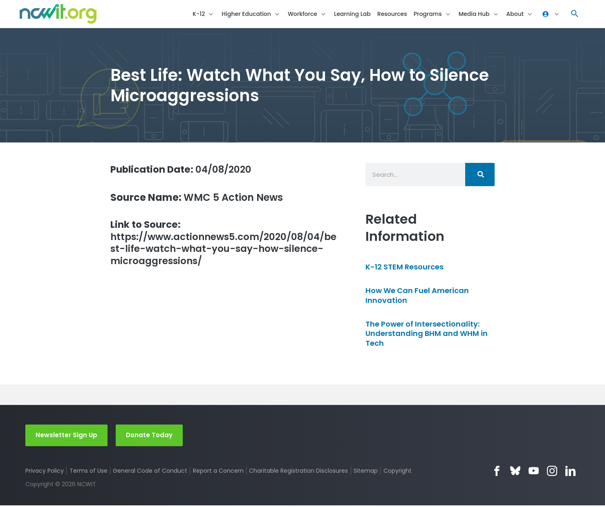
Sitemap (366, 472)
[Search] (480, 175)
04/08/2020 (184, 170)
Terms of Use (88, 472)
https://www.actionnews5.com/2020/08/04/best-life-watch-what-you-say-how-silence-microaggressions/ (222, 245)
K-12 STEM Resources (404, 268)
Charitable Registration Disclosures (298, 472)
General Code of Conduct (150, 472)
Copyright (398, 472)
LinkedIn (570, 472)
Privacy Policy (44, 472)
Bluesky (515, 472)
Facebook (497, 472)
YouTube (534, 472)
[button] (574, 14)
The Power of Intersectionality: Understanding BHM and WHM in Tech (426, 334)
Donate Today (149, 436)
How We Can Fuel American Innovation (417, 296)
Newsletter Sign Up (66, 436)
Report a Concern (218, 472)
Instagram (552, 472)
